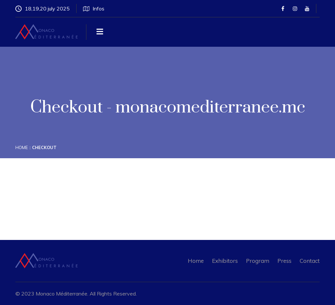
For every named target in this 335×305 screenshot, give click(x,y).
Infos (93, 8)
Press (284, 260)
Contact (310, 260)
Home (21, 147)
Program (257, 260)
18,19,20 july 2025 (42, 8)
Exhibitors (225, 260)
